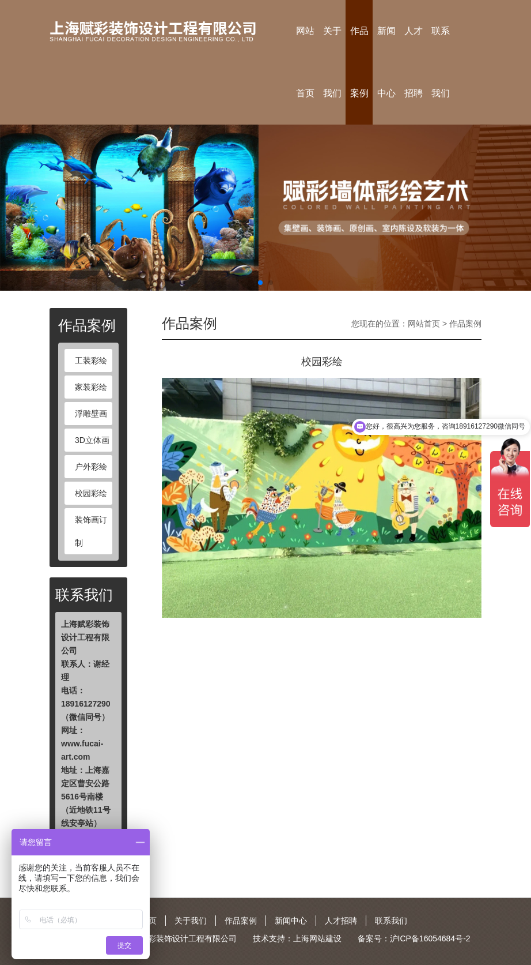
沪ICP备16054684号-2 (430, 938)
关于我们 (332, 62)
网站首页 (305, 62)
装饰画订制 (91, 531)
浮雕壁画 (91, 413)
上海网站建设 (317, 938)
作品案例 (359, 62)
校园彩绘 (91, 493)
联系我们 (440, 62)
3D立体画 (92, 440)
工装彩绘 (91, 360)
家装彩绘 (91, 387)
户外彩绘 (91, 466)
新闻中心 (386, 62)
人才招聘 (413, 62)
